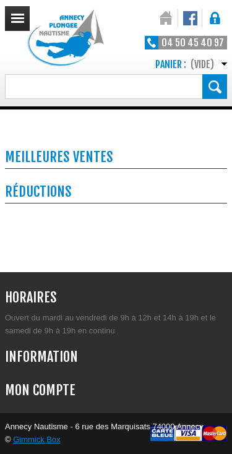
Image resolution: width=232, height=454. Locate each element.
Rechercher (214, 86)
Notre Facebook (190, 18)
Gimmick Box (37, 439)
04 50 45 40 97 (192, 42)
